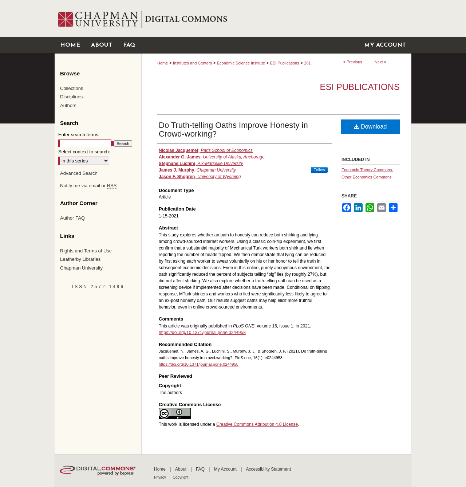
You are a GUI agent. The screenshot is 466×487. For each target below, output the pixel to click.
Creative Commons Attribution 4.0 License (257, 424)
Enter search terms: (78, 134)
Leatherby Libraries (80, 259)
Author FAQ (72, 218)
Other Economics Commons (366, 177)
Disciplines (71, 96)
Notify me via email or (88, 186)
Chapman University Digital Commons (276, 18)
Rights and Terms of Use (86, 251)
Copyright (181, 477)
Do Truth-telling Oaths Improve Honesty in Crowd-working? (233, 129)
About (181, 469)
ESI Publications (284, 63)
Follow (319, 170)
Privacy (160, 477)
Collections (71, 88)
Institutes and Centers (192, 63)
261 (307, 63)
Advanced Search (79, 173)
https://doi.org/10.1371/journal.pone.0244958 (202, 332)
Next (379, 62)
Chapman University (81, 268)
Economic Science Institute (241, 63)
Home (162, 63)
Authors (68, 105)
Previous (354, 62)
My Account (226, 469)
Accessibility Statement (268, 469)
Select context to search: (84, 151)
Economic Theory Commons (366, 170)
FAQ (201, 469)
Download (370, 126)
